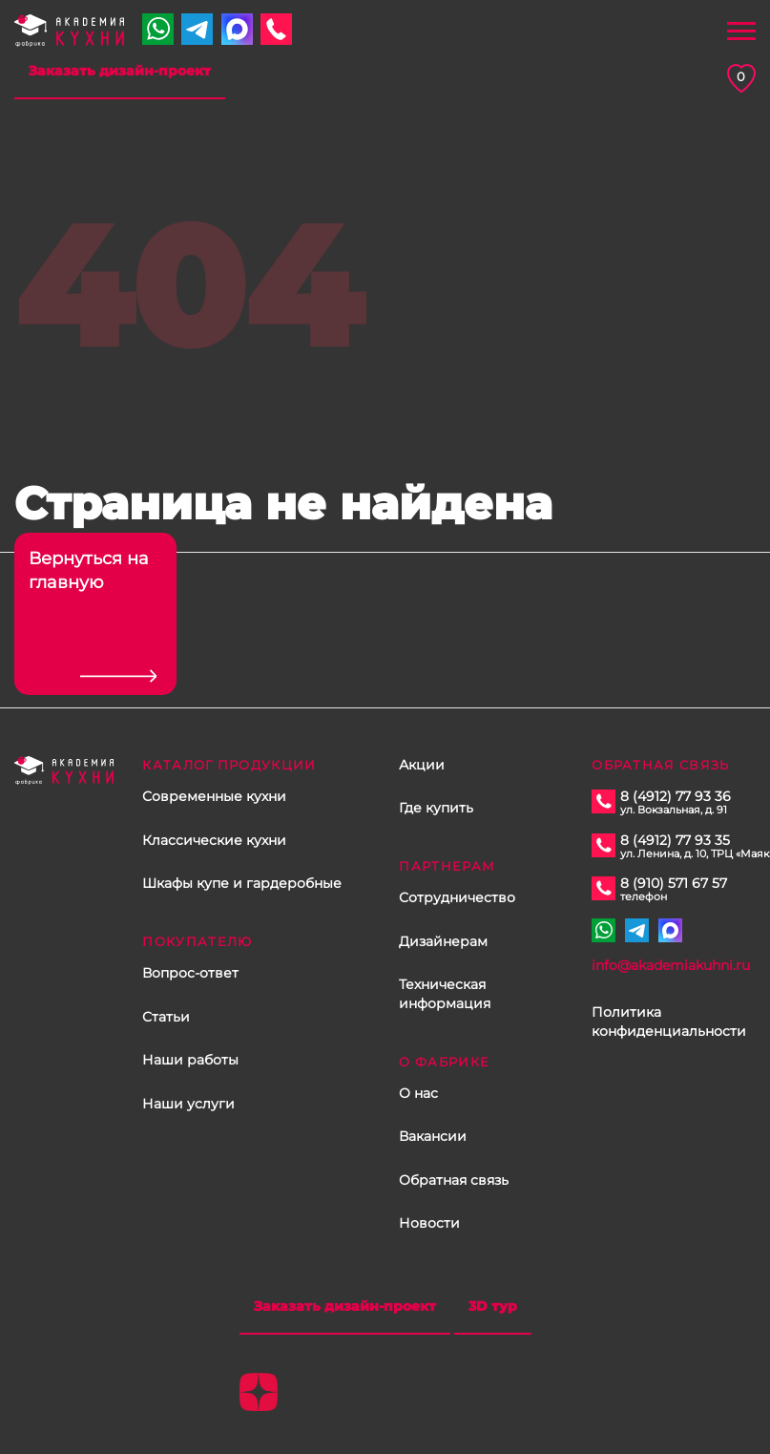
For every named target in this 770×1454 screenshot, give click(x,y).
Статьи (166, 1016)
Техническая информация (444, 994)
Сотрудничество (457, 897)
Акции (422, 764)
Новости (429, 1223)
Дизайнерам (443, 941)
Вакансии (433, 1136)
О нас (418, 1093)
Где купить (436, 807)
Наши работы (190, 1059)
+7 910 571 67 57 (158, 29)
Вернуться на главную (89, 570)
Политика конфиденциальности (669, 1021)
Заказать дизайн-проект (120, 70)
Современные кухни (214, 796)
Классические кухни (214, 840)
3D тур (492, 1306)
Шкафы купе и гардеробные (242, 883)
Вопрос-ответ (190, 972)
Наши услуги (188, 1103)
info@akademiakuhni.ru (671, 965)
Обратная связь (454, 1180)
